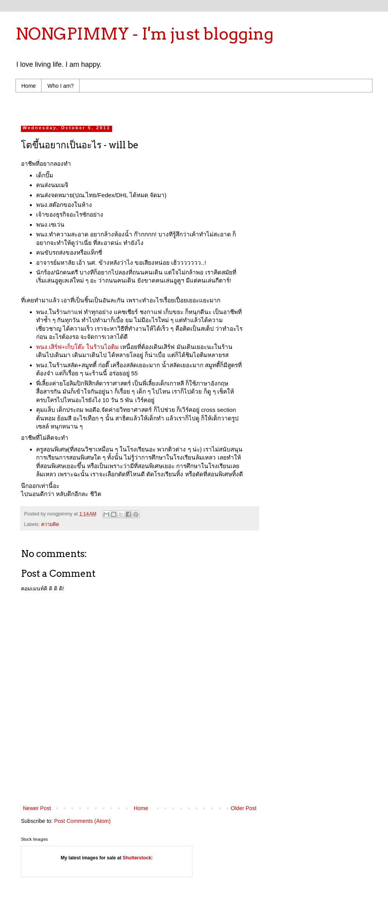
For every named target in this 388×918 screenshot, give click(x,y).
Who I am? (60, 86)
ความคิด (50, 524)
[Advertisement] (140, 782)
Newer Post (37, 808)
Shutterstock (137, 858)
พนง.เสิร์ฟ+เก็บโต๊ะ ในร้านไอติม (77, 347)
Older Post (243, 808)
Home (28, 86)
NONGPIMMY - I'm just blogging (145, 33)
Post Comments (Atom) (82, 821)
